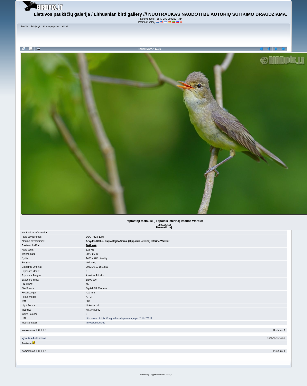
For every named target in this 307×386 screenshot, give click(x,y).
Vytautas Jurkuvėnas (34, 338)
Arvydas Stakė (94, 241)
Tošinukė (91, 245)
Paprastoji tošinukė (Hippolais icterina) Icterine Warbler (137, 241)
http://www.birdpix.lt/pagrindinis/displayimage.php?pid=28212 (119, 318)
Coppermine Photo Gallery (160, 375)
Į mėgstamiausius (95, 322)
